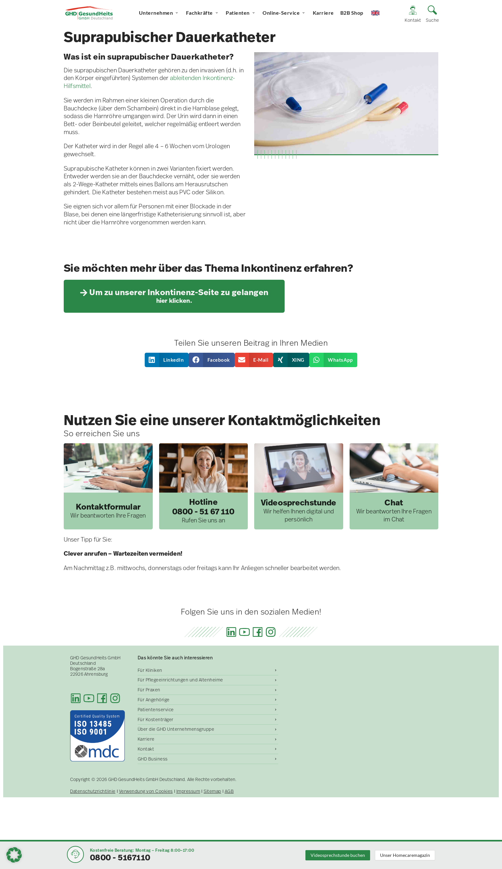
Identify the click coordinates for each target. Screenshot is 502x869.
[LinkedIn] (231, 632)
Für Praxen (149, 690)
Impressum (188, 791)
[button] (167, 360)
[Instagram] (270, 632)
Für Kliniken (150, 670)
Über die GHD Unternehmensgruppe (176, 729)
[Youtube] (244, 632)
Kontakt (146, 749)
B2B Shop (351, 13)
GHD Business (153, 759)
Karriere (323, 13)
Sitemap (212, 791)
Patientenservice (156, 709)
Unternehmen (159, 13)
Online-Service (284, 13)
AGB (229, 791)
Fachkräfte (203, 13)
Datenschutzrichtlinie (93, 791)
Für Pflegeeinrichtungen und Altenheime (180, 680)
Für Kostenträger (156, 719)
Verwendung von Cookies (146, 791)
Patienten (241, 13)
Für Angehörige (154, 699)
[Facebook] (257, 632)
